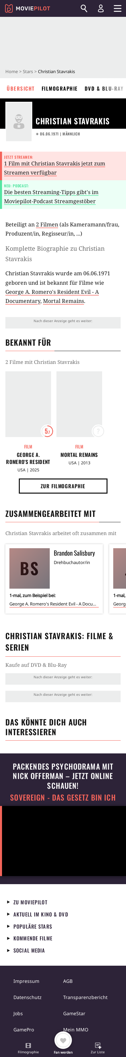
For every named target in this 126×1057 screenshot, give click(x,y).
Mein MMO (75, 1029)
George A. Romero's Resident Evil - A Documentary (28, 458)
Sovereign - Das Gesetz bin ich (63, 797)
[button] (28, 1049)
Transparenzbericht (85, 997)
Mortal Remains (63, 301)
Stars (28, 71)
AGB (68, 981)
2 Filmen (47, 224)
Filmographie (60, 88)
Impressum (26, 981)
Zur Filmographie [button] (63, 486)
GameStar (74, 1013)
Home (11, 71)
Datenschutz (27, 997)
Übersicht (21, 88)
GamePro (23, 1029)
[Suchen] (84, 8)
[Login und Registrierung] (100, 8)
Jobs (18, 1013)
